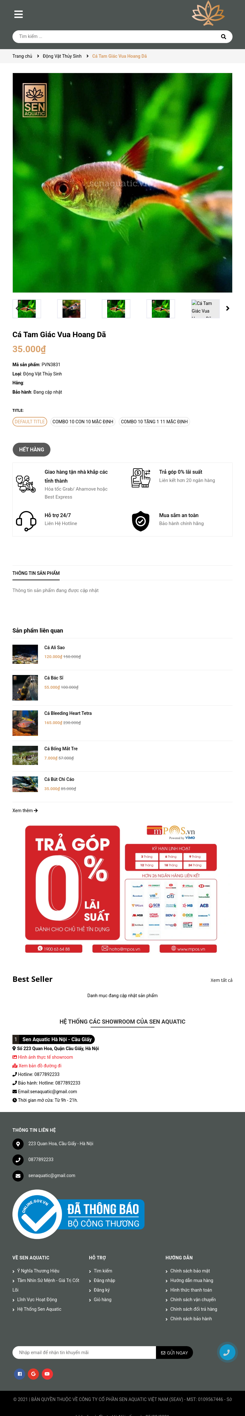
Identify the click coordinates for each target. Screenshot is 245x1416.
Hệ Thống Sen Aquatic (39, 1299)
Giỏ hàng (102, 1289)
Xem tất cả (222, 970)
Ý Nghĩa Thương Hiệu (38, 1261)
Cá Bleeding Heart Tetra (68, 708)
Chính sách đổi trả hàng (193, 1299)
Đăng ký (102, 1280)
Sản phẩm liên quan (37, 630)
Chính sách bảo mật (190, 1261)
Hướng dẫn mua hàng (191, 1270)
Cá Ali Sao (54, 647)
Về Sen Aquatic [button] (30, 1247)
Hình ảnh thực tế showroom (45, 1047)
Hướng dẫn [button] (179, 1247)
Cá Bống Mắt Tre (61, 739)
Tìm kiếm (103, 1261)
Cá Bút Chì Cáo (59, 769)
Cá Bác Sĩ (53, 677)
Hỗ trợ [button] (97, 1247)
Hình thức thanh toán (191, 1280)
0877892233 (41, 1149)
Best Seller (32, 969)
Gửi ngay (177, 1343)
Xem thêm (25, 800)
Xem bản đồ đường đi (37, 1055)
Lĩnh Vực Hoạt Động (37, 1289)
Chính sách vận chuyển (193, 1289)
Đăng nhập (104, 1270)
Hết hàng (31, 450)
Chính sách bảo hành (191, 1308)
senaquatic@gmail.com (51, 1165)
